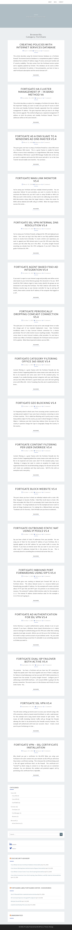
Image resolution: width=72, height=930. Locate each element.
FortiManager (15, 813)
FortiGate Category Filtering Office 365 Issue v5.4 (36, 360)
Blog (55, 2)
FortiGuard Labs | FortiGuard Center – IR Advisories (31, 888)
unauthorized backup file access (19, 905)
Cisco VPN (14, 799)
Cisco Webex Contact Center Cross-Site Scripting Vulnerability (27, 871)
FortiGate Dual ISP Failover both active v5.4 (36, 660)
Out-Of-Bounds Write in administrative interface (24, 894)
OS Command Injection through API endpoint (23, 898)
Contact (61, 2)
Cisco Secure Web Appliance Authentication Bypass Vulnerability (28, 868)
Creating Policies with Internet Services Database (36, 46)
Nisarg (51, 927)
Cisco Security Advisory (20, 858)
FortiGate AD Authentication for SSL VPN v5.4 (36, 616)
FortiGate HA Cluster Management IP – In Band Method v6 (36, 91)
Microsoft (13, 820)
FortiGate (14, 809)
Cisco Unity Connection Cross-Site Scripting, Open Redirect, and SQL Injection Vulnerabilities (36, 875)
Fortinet (13, 807)
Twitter (13, 848)
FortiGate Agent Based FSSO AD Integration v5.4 (36, 268)
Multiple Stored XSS (16, 901)
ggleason (37, 50)
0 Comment (45, 50)
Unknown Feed (17, 915)
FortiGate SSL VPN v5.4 (36, 703)
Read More (36, 75)
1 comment (47, 98)
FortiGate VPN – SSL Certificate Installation (36, 746)
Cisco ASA (14, 796)
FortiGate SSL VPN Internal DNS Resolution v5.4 (36, 224)
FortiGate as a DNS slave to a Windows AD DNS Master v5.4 (36, 137)
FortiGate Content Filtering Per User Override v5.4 (36, 446)
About (50, 2)
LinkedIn (13, 844)
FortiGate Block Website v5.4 (36, 488)
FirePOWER (15, 802)
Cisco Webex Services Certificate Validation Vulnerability (26, 865)
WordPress (40, 927)
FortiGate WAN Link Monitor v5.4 (36, 179)
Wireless (14, 816)
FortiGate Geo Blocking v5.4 (36, 402)
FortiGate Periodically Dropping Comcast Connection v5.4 (36, 314)
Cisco (12, 793)
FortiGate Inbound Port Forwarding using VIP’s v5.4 (36, 571)
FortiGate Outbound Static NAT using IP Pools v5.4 (36, 529)
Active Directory (16, 823)
